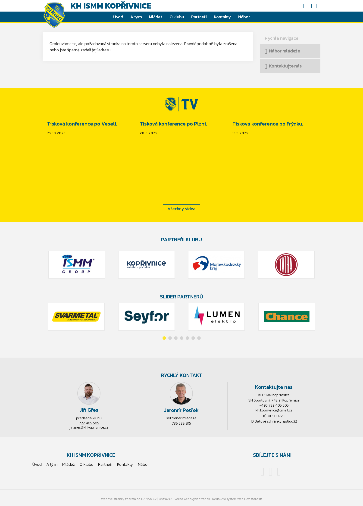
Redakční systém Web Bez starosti (237, 499)
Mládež (156, 17)
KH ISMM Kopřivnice (110, 6)
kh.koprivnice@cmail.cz (274, 410)
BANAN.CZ (149, 499)
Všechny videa (181, 208)
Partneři (199, 17)
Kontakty (222, 17)
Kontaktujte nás (285, 65)
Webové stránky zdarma (118, 499)
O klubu (177, 17)
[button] (164, 338)
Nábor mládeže (284, 50)
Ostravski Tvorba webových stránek (184, 499)
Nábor (244, 17)
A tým (136, 17)
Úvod (118, 17)
